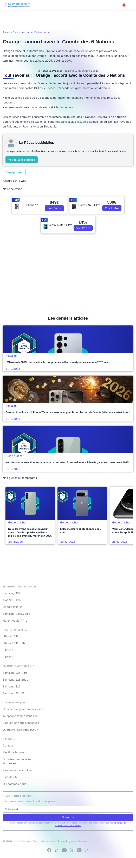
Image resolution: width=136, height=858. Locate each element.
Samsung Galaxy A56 (16, 613)
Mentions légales (13, 752)
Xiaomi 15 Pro (12, 600)
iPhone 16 (9, 650)
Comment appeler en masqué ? (23, 709)
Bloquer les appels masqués (21, 723)
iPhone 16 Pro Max (15, 643)
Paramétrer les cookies (17, 770)
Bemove (82, 841)
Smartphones (14, 172)
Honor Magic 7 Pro (15, 620)
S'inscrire (68, 817)
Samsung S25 (12, 686)
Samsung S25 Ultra (15, 672)
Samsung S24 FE (14, 693)
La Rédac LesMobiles (49, 70)
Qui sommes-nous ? (15, 784)
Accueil (6, 32)
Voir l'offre (54, 208)
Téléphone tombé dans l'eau (21, 716)
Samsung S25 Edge (15, 679)
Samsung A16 (11, 593)
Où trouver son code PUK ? (20, 729)
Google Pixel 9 (12, 607)
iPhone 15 (9, 657)
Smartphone (19, 32)
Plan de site (10, 777)
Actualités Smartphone (38, 32)
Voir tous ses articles (21, 159)
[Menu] (131, 5)
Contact (8, 745)
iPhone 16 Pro (12, 636)
